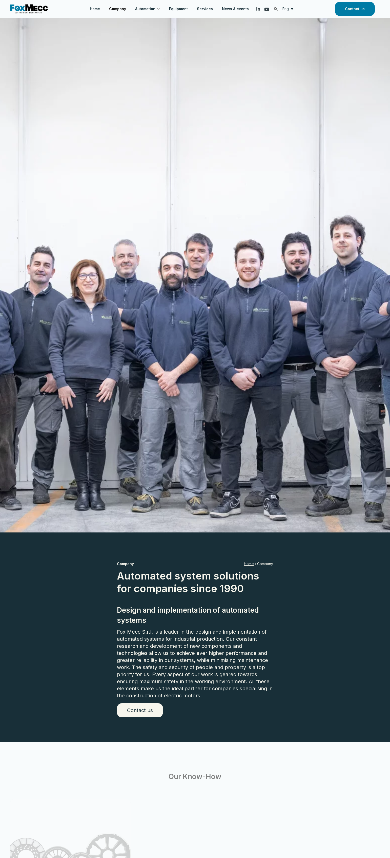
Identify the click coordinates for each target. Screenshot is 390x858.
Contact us (355, 9)
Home (249, 564)
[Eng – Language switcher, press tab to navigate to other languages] (289, 9)
